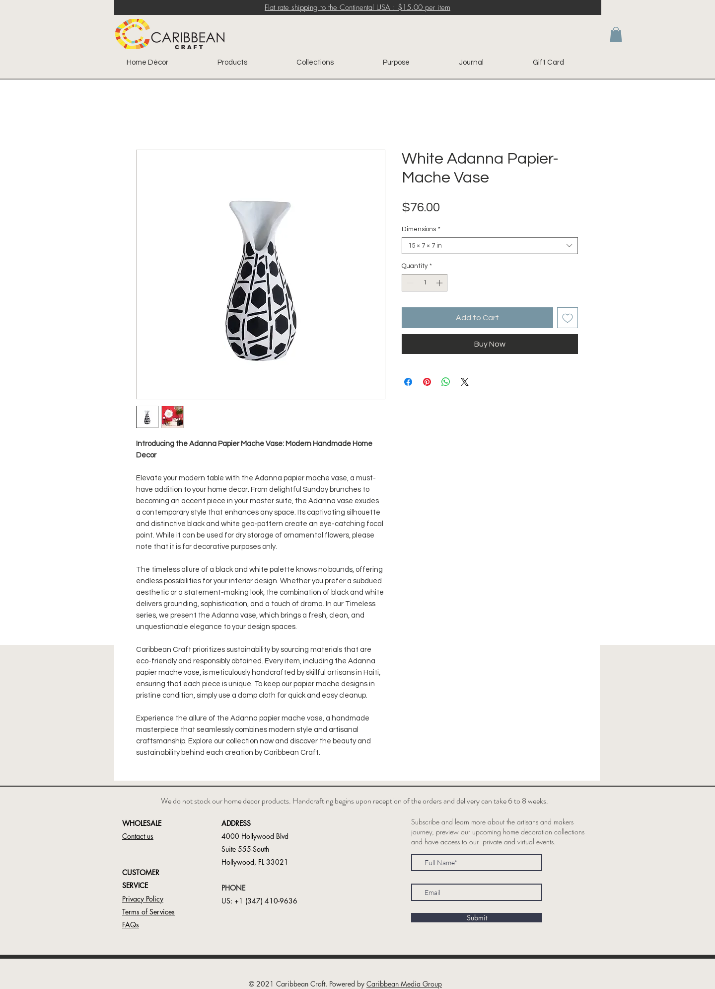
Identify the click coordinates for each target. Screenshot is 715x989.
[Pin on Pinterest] (427, 382)
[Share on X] (465, 382)
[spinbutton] (424, 282)
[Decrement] (409, 282)
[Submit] (476, 917)
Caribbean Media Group (404, 984)
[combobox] (490, 245)
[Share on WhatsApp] (446, 382)
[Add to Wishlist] (567, 317)
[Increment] (440, 282)
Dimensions (421, 229)
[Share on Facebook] (408, 382)
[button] (616, 34)
